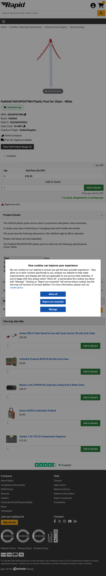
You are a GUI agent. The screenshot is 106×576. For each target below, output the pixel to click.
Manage (53, 309)
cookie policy (16, 287)
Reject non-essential (52, 301)
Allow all (53, 294)
